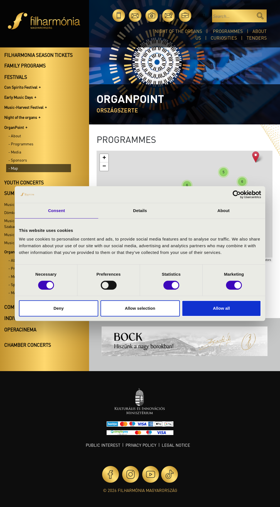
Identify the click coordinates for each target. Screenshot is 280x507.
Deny (58, 308)
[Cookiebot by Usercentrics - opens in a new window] (236, 194)
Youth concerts (24, 182)
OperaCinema (20, 329)
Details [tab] (140, 210)
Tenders (257, 38)
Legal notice (176, 445)
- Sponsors (17, 159)
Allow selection (140, 308)
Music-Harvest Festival (23, 107)
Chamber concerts (27, 345)
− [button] (104, 166)
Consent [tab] (56, 210)
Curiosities (224, 38)
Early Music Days (18, 97)
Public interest (103, 445)
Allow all (221, 308)
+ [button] (104, 158)
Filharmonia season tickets (38, 55)
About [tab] (223, 210)
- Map (13, 167)
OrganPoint (14, 127)
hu (201, 15)
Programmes (228, 31)
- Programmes (20, 143)
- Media (14, 151)
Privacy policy (141, 445)
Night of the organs (178, 31)
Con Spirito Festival (20, 87)
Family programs (25, 66)
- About (14, 135)
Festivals (15, 77)
